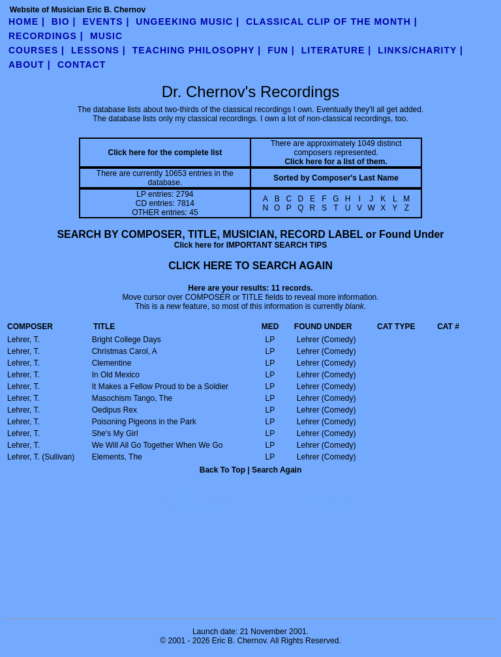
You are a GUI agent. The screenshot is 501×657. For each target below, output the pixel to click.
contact (81, 64)
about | (29, 64)
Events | (106, 21)
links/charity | (420, 50)
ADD (326, 502)
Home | (26, 21)
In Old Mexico (116, 374)
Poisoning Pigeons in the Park (144, 421)
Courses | (36, 50)
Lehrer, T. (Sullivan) (40, 456)
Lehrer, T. (23, 339)
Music (106, 36)
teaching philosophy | (196, 50)
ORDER (204, 502)
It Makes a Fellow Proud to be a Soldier (160, 386)
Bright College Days (126, 339)
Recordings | (46, 36)
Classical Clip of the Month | (332, 21)
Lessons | (98, 50)
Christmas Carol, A (124, 351)
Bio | (64, 21)
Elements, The (117, 456)
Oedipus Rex (114, 410)
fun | (281, 50)
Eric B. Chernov (239, 640)
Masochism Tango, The (132, 398)
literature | (336, 50)
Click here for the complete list (165, 152)
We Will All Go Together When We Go (157, 445)
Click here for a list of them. (335, 161)
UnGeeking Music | (187, 21)
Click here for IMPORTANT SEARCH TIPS (250, 245)
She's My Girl (115, 433)
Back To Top (222, 469)
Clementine (112, 363)
